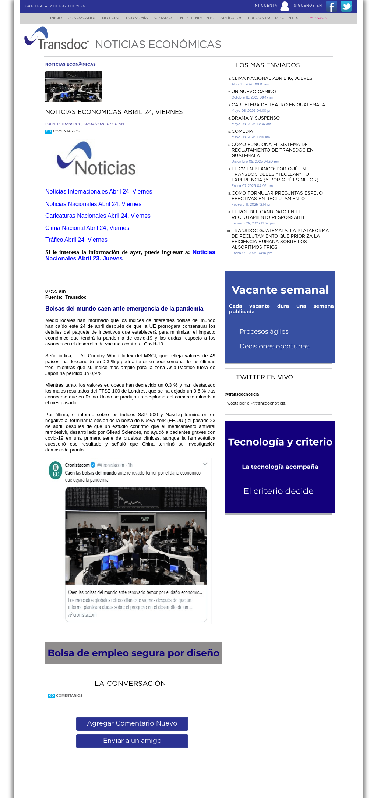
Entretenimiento (199, 18)
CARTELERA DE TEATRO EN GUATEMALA (278, 105)
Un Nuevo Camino (254, 91)
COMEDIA (242, 131)
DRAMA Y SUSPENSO (256, 118)
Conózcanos (76, 18)
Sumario (163, 18)
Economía (135, 18)
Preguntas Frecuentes (280, 18)
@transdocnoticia (242, 394)
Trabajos (323, 18)
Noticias (107, 18)
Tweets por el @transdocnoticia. (255, 403)
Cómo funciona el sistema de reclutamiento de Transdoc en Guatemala (272, 150)
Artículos (236, 18)
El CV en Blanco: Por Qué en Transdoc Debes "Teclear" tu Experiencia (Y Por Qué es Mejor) (275, 174)
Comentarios (62, 131)
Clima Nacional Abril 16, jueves (272, 78)
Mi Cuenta (266, 5)
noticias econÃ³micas (70, 65)
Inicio (49, 18)
